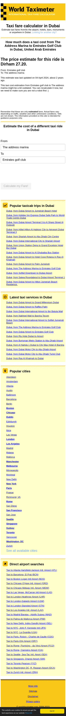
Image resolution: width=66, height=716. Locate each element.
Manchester (12, 461)
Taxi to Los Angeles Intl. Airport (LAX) (24, 610)
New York (11, 483)
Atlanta (9, 386)
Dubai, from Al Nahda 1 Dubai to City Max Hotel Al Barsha (35, 345)
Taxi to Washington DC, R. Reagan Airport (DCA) (30, 668)
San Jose (11, 514)
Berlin (9, 403)
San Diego (11, 506)
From (4, 141)
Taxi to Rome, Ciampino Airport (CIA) (24, 650)
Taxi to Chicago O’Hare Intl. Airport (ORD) (27, 583)
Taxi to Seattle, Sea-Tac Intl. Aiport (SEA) (26, 654)
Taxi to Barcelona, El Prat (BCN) (22, 574)
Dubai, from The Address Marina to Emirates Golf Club (33, 268)
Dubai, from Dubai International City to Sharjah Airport (33, 241)
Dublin (9, 417)
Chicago (10, 412)
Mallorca (10, 457)
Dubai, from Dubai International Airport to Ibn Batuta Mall (34, 311)
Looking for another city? (44, 32)
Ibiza (8, 430)
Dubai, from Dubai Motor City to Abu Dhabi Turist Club (33, 354)
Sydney (10, 528)
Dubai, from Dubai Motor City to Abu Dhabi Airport (31, 349)
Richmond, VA (13, 497)
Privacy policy (33, 701)
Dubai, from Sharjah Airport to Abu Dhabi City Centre (32, 236)
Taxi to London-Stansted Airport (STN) (25, 605)
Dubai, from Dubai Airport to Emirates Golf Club (30, 331)
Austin (9, 390)
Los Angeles (13, 443)
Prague (10, 492)
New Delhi (11, 479)
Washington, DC (15, 541)
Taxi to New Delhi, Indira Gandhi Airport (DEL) (29, 623)
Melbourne (12, 466)
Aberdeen (11, 377)
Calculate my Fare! (16, 186)
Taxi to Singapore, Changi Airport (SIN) (25, 659)
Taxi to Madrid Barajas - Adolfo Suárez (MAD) (29, 614)
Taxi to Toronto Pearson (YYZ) (21, 663)
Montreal (10, 474)
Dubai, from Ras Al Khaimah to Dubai (25, 358)
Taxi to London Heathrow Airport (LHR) (25, 596)
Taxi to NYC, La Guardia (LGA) (21, 632)
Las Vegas (11, 434)
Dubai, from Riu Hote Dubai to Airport (24, 336)
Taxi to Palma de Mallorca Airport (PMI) (25, 619)
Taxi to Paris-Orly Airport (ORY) (22, 641)
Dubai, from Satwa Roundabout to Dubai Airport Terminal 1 (35, 277)
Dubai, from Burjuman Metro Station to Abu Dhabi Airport (34, 340)
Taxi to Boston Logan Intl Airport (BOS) (25, 579)
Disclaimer (33, 696)
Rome (9, 501)
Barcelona (11, 399)
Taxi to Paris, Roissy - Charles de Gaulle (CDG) (30, 636)
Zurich (9, 546)
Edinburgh (11, 421)
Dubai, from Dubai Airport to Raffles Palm (27, 306)
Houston (10, 426)
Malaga (10, 452)
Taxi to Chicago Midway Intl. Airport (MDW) (27, 588)
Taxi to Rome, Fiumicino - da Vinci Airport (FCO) (30, 645)
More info (28, 713)
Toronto (10, 532)
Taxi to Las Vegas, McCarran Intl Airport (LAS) (29, 592)
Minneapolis (12, 470)
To (2, 153)
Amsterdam (12, 381)
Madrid (9, 448)
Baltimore (11, 394)
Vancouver (11, 537)
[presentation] (27, 101)
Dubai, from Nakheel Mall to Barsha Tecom (27, 315)
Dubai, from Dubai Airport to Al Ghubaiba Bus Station (32, 252)
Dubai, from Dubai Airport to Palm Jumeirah (28, 264)
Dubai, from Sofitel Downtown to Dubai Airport (29, 273)
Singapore (11, 523)
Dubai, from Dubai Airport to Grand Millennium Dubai (32, 302)
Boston (10, 408)
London (10, 439)
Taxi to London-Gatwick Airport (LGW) (25, 601)
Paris (9, 488)
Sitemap (33, 691)
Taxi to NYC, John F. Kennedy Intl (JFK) (26, 628)
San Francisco (14, 510)
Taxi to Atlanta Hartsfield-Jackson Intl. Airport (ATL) (31, 570)
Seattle (10, 519)
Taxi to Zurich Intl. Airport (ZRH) (22, 672)
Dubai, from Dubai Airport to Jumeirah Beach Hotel (31, 211)
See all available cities (21, 550)
